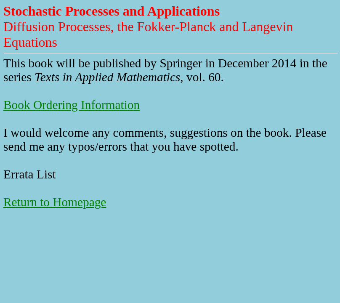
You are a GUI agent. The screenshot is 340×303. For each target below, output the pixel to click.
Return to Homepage (54, 202)
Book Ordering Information (71, 105)
